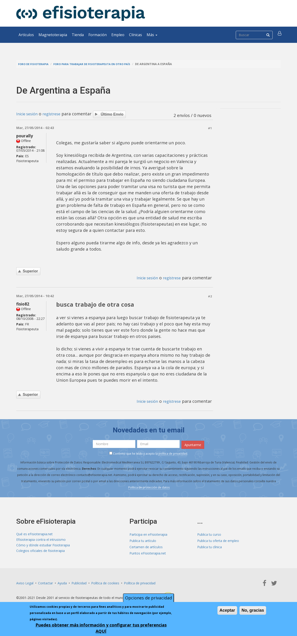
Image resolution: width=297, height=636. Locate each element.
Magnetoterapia (53, 34)
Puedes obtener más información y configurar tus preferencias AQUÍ (101, 628)
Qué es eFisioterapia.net (34, 534)
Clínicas (135, 34)
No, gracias (253, 610)
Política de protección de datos (149, 487)
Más (152, 34)
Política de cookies (105, 582)
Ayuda (62, 582)
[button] (280, 35)
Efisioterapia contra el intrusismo (41, 540)
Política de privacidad (139, 582)
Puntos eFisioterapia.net (147, 552)
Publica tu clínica (209, 546)
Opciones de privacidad (148, 598)
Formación (97, 34)
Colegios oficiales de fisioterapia (40, 552)
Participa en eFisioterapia (148, 534)
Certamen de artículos (146, 546)
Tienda (78, 34)
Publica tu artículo (142, 540)
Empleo (117, 34)
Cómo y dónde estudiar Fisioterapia (43, 546)
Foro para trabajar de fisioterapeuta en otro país (99, 64)
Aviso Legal (24, 582)
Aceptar (227, 610)
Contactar (45, 582)
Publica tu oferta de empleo (218, 540)
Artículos (26, 34)
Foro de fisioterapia (35, 64)
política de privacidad (172, 453)
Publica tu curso (209, 534)
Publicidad (79, 582)
